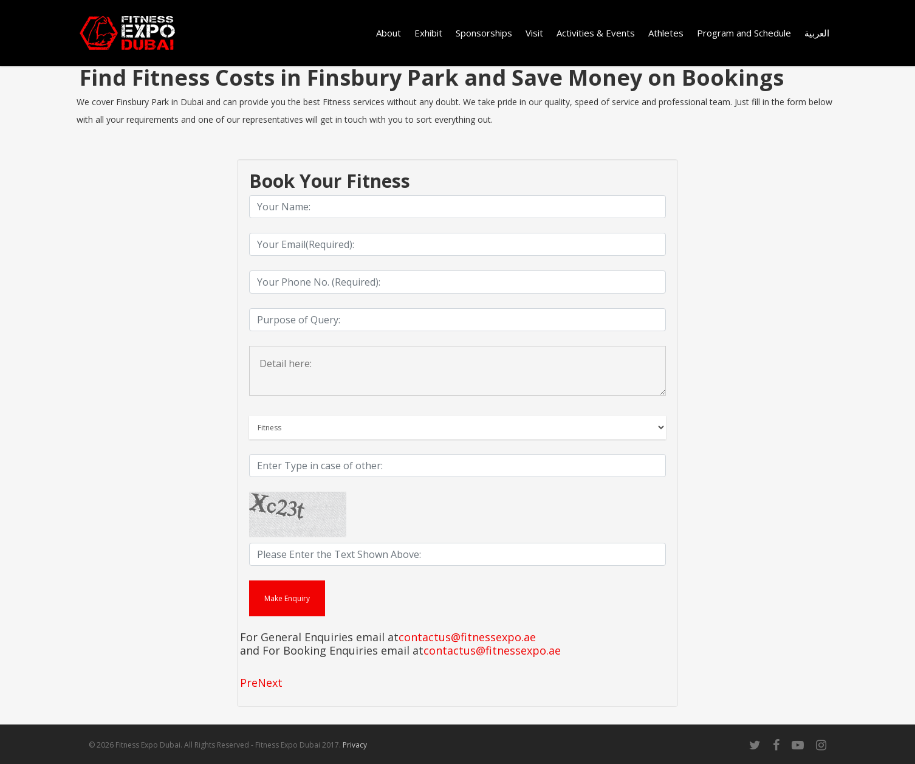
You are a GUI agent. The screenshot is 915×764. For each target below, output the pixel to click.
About (388, 33)
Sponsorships (484, 33)
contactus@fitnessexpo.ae (467, 637)
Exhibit (428, 33)
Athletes (666, 33)
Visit (534, 33)
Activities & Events (596, 33)
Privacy (355, 745)
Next (270, 682)
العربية (816, 33)
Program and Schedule (744, 33)
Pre (249, 682)
